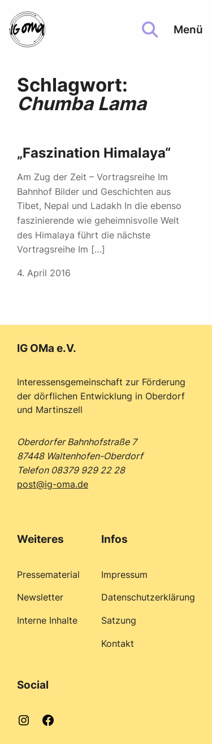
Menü (188, 29)
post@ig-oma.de (52, 484)
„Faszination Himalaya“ (94, 153)
